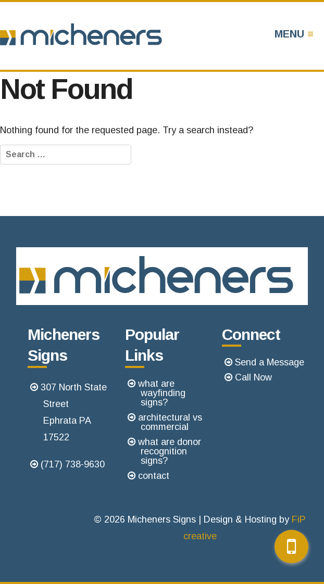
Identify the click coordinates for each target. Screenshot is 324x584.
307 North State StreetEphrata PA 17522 (74, 412)
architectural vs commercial (170, 422)
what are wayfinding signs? (161, 393)
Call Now (253, 377)
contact (153, 476)
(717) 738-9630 (73, 464)
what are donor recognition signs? (169, 451)
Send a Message (269, 362)
